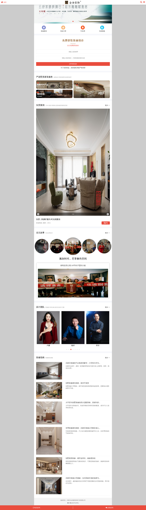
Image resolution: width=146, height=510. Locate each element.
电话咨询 (36, 507)
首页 (3, 2)
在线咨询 (109, 507)
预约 (106, 223)
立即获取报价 (73, 64)
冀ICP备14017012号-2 (73, 503)
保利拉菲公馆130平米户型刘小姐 (73, 265)
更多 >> (107, 105)
